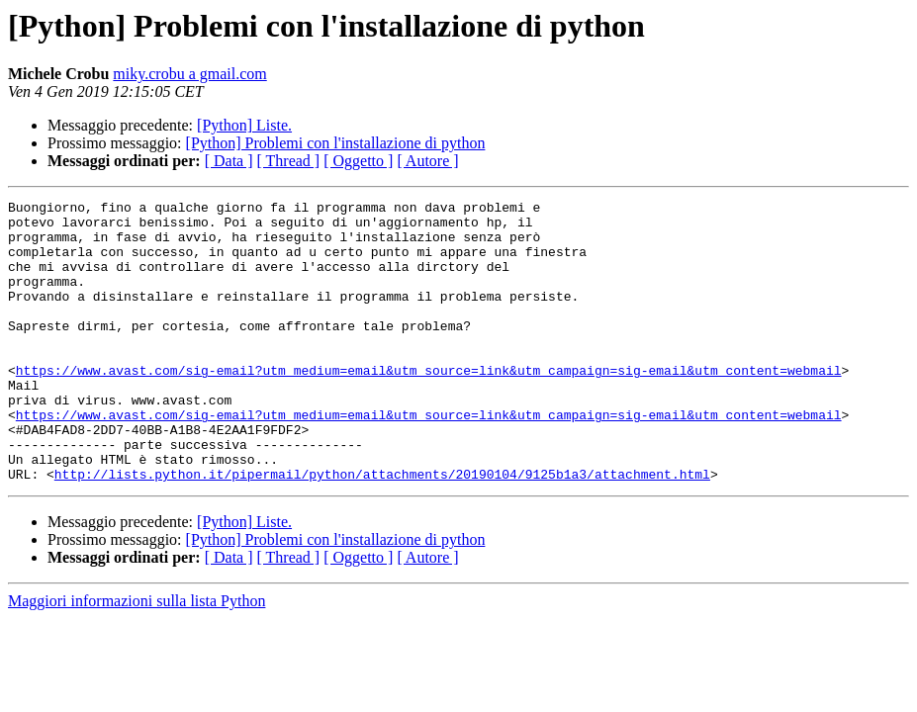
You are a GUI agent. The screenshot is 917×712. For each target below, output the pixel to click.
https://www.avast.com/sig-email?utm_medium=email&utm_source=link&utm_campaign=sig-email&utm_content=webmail (429, 405)
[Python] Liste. (244, 125)
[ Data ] (229, 160)
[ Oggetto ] (358, 160)
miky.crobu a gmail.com (189, 73)
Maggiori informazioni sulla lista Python (136, 657)
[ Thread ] (289, 160)
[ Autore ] (427, 160)
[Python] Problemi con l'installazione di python (336, 142)
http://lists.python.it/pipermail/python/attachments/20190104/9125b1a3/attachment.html (382, 530)
